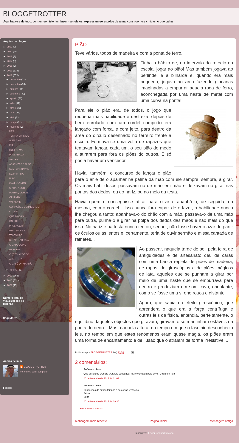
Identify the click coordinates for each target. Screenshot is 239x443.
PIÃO (12, 178)
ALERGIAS (15, 140)
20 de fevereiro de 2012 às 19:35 (101, 401)
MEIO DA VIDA (17, 230)
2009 (10, 285)
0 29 (11, 131)
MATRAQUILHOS (18, 192)
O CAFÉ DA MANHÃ (20, 263)
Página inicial (158, 421)
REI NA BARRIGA (19, 240)
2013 (10, 70)
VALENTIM (15, 202)
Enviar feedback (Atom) (161, 433)
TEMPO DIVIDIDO (19, 135)
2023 (10, 46)
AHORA (13, 159)
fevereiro (15, 126)
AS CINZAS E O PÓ (20, 164)
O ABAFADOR (17, 188)
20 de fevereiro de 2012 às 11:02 (101, 378)
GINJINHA (15, 197)
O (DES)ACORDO (19, 254)
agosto (14, 98)
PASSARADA (16, 154)
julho (13, 103)
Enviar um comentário (91, 408)
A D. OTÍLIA (15, 259)
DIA (11, 145)
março (13, 122)
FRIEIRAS (14, 249)
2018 (10, 56)
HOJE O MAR (16, 150)
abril (12, 117)
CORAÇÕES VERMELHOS (24, 206)
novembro (15, 84)
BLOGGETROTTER (34, 14)
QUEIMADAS (16, 216)
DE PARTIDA (16, 173)
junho (13, 107)
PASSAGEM (16, 225)
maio (13, 112)
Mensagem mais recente (91, 421)
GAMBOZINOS (17, 183)
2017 (10, 61)
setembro (15, 93)
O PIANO (14, 211)
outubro (14, 89)
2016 (10, 65)
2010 (10, 280)
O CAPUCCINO (17, 244)
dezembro (15, 79)
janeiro (14, 269)
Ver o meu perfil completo (33, 371)
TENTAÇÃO (15, 235)
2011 (10, 275)
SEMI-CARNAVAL (19, 168)
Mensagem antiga (221, 421)
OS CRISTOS (16, 221)
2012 (10, 75)
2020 (10, 51)
